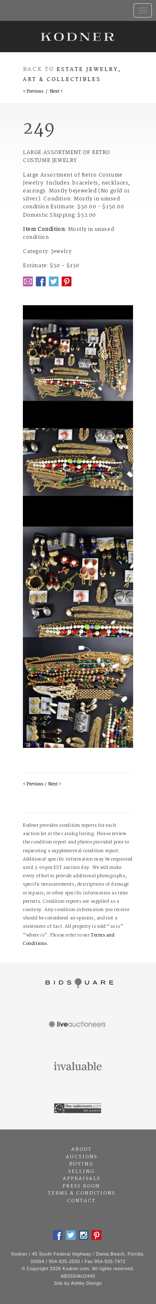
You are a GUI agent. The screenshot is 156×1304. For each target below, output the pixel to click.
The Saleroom (78, 1108)
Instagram (84, 1235)
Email (28, 281)
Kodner (78, 36)
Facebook (41, 281)
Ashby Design (86, 1283)
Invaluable (78, 1067)
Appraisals (81, 1178)
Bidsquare (78, 983)
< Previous (33, 91)
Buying (81, 1164)
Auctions (81, 1157)
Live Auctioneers (78, 1025)
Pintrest (67, 281)
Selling (81, 1171)
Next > (56, 91)
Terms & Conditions (81, 1193)
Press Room (81, 1186)
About (81, 1149)
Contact (81, 1201)
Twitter (54, 281)
